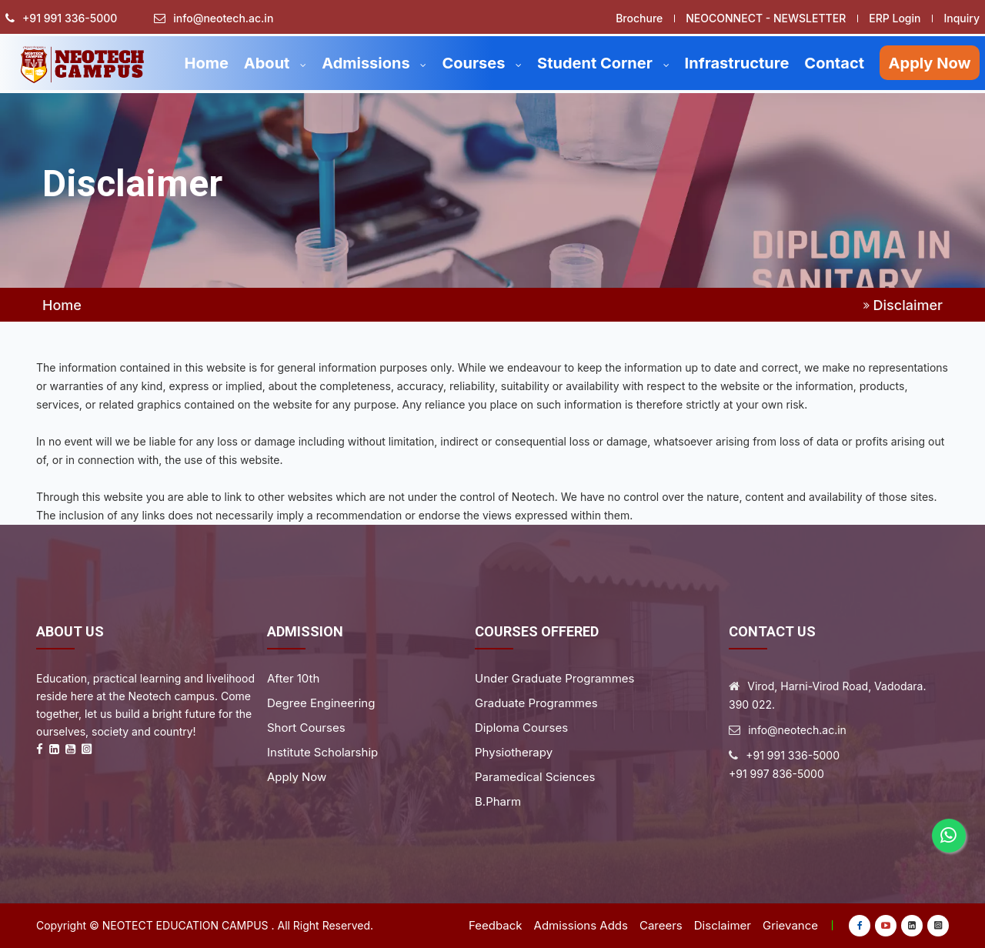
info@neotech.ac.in (223, 18)
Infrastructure (737, 63)
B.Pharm (498, 801)
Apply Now (930, 63)
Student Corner (603, 63)
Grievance (790, 925)
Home (206, 63)
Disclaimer (722, 925)
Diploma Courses (521, 727)
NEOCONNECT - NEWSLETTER (766, 18)
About (275, 63)
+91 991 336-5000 (69, 18)
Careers (661, 925)
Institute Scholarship (322, 752)
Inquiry (961, 18)
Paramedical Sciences (535, 776)
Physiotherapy (514, 752)
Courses (482, 63)
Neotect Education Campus (185, 925)
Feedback (496, 925)
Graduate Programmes (536, 703)
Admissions (374, 63)
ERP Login (894, 18)
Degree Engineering (321, 703)
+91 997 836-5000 (776, 773)
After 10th (293, 678)
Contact (834, 63)
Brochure (639, 18)
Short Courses (306, 727)
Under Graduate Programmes (554, 678)
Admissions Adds (581, 925)
